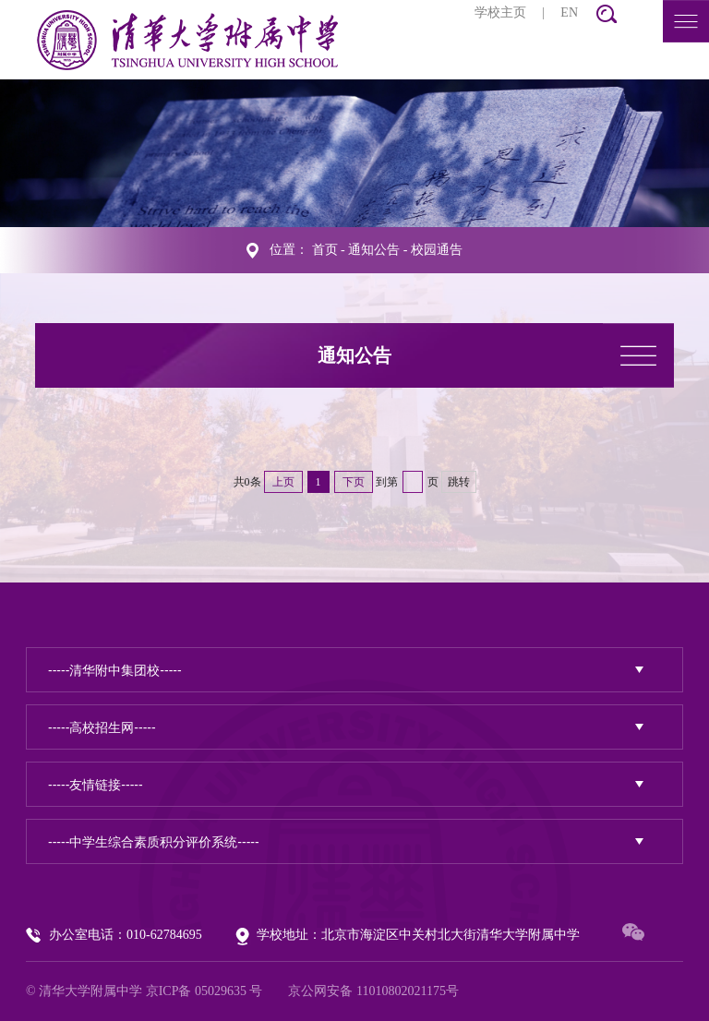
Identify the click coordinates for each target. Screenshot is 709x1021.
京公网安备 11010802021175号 (373, 991)
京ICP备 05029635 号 (204, 991)
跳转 (459, 481)
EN (569, 12)
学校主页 (500, 12)
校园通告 (437, 250)
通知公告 (374, 250)
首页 (325, 250)
